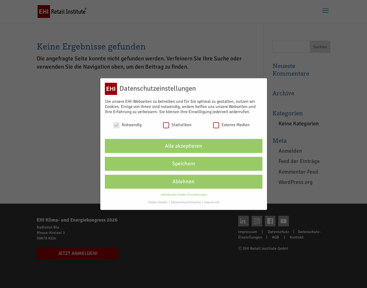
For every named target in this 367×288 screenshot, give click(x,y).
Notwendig (127, 121)
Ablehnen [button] (183, 178)
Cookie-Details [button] (158, 199)
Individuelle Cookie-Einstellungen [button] (184, 192)
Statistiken (177, 121)
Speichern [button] (183, 161)
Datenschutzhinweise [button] (186, 199)
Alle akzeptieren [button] (183, 143)
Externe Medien (231, 121)
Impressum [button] (211, 199)
